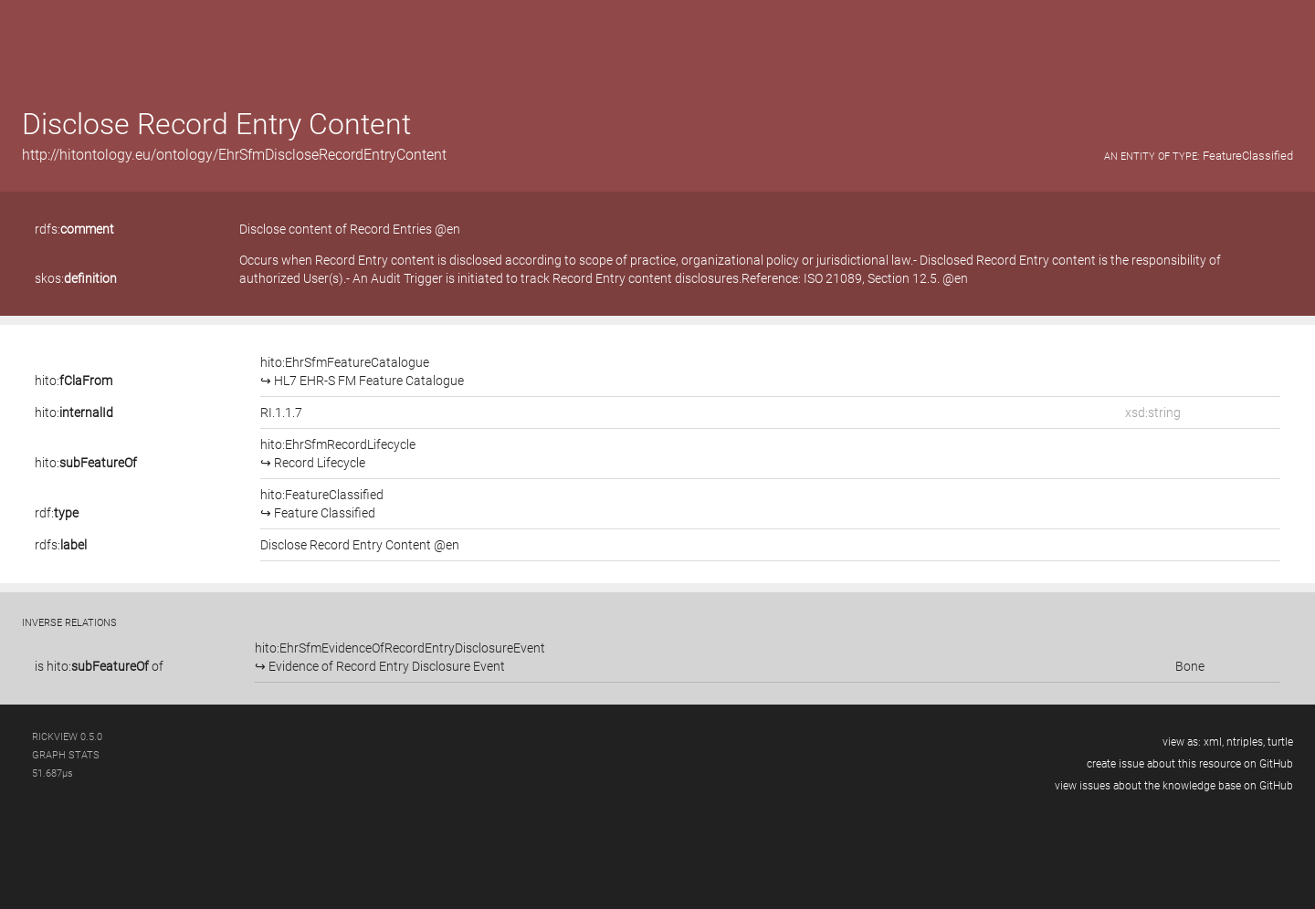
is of (99, 666)
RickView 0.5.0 (67, 737)
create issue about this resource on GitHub (1190, 764)
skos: (76, 278)
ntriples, (1245, 742)
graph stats (66, 755)
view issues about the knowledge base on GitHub (1174, 785)
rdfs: (74, 229)
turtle (1280, 742)
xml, (1214, 742)
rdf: (57, 513)
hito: (73, 380)
